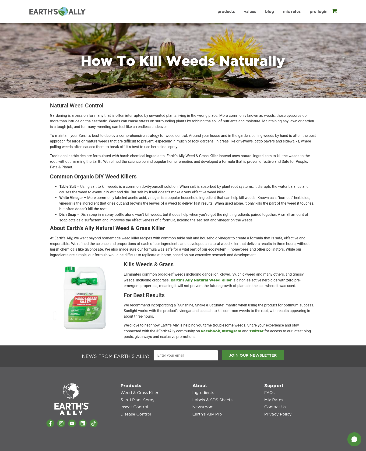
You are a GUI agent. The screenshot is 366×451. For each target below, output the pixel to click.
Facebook (210, 331)
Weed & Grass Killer (138, 390)
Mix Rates (292, 11)
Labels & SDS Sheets (211, 397)
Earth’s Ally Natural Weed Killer (201, 280)
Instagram (231, 331)
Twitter (256, 331)
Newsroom (202, 403)
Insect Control (133, 403)
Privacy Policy (277, 410)
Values (250, 11)
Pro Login (318, 11)
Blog (269, 11)
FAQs (269, 390)
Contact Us (274, 403)
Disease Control (134, 410)
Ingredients (202, 390)
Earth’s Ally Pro (206, 410)
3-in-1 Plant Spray (136, 397)
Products (226, 11)
